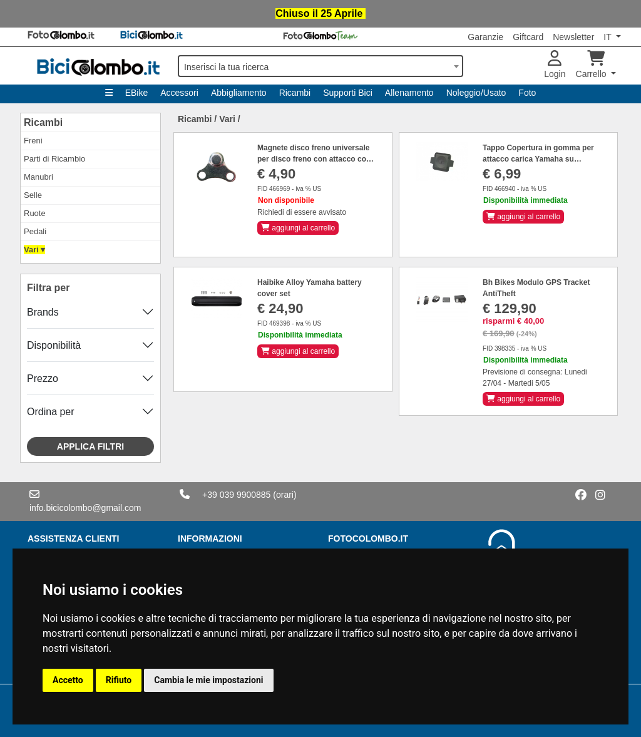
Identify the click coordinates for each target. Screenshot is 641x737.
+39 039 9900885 (236, 495)
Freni (33, 140)
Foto (527, 93)
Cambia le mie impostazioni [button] (208, 680)
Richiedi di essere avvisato (301, 212)
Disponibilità (54, 345)
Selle (33, 195)
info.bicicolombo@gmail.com (85, 508)
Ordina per (50, 411)
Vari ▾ (34, 249)
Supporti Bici (347, 93)
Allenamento (409, 93)
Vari (227, 119)
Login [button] (554, 65)
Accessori (179, 93)
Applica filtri (90, 446)
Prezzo (42, 378)
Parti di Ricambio (54, 158)
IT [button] (608, 37)
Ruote (35, 213)
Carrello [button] (592, 65)
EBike (136, 93)
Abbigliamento (239, 93)
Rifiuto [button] (119, 680)
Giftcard (528, 37)
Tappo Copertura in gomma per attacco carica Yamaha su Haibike (538, 159)
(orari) (284, 495)
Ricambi (295, 93)
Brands (43, 312)
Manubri (38, 177)
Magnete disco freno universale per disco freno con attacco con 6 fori (314, 159)
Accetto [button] (68, 680)
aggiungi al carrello (298, 228)
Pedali (35, 231)
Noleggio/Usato (476, 93)
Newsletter (573, 37)
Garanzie (485, 37)
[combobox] (320, 66)
